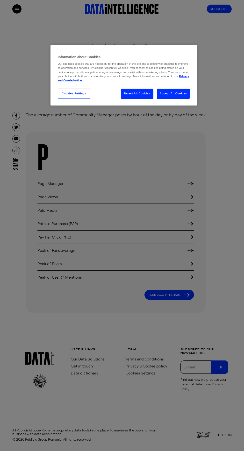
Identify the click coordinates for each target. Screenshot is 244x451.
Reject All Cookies (137, 93)
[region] (123, 75)
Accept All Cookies (173, 93)
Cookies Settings (74, 93)
